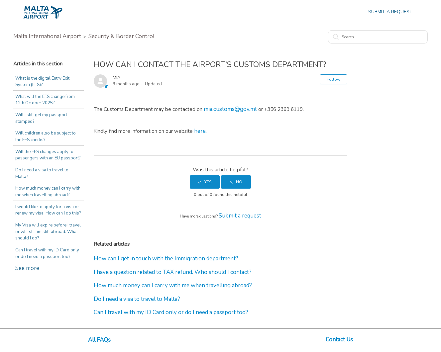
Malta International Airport (47, 36)
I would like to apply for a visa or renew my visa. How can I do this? (48, 210)
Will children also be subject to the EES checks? (45, 136)
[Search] (378, 37)
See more (27, 268)
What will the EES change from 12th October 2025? (45, 100)
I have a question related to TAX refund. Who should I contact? (173, 272)
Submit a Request (390, 12)
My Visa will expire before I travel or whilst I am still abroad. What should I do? (48, 231)
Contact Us (339, 339)
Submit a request (240, 216)
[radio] (205, 182)
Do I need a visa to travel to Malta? (41, 173)
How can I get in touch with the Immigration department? (166, 258)
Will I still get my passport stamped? (41, 118)
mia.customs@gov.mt (230, 109)
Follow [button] (333, 79)
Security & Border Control (121, 36)
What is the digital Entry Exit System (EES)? (42, 81)
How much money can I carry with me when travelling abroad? (47, 191)
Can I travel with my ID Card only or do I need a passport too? (47, 253)
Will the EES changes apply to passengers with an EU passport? (47, 155)
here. (200, 131)
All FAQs (99, 340)
